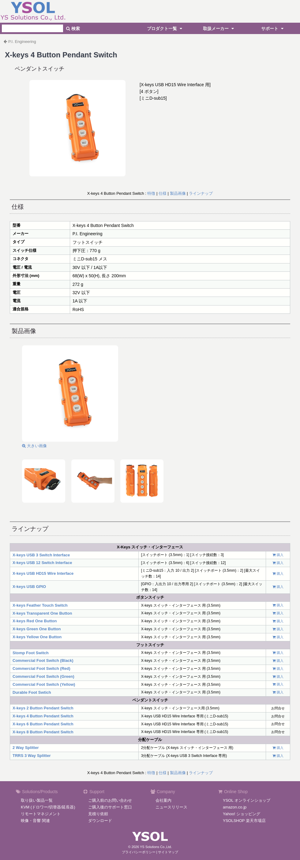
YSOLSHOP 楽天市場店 (244, 820)
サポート (273, 28)
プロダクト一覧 (165, 28)
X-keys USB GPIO (29, 586)
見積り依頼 (98, 814)
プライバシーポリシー (139, 852)
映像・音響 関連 (35, 820)
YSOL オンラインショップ (246, 800)
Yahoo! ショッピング (241, 814)
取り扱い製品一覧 (37, 800)
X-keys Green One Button (37, 629)
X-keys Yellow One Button (37, 637)
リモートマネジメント (41, 814)
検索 (73, 28)
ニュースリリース (171, 807)
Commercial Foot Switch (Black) (43, 660)
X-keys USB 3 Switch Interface (41, 555)
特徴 (151, 193)
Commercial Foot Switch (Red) (41, 668)
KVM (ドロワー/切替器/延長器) (48, 807)
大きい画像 (34, 445)
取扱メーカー (219, 28)
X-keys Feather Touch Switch (40, 605)
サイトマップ (168, 852)
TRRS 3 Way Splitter (32, 755)
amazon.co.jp (234, 807)
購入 (280, 555)
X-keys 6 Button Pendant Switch (43, 724)
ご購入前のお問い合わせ (110, 800)
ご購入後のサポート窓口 (110, 807)
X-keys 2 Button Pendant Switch (43, 708)
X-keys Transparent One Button (42, 613)
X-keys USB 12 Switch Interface (42, 562)
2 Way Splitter (26, 747)
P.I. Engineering (22, 41)
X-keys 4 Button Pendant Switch (43, 716)
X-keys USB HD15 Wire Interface (43, 573)
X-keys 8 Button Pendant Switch (43, 732)
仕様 (163, 193)
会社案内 (163, 800)
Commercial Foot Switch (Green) (43, 676)
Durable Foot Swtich (32, 692)
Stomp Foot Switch (31, 653)
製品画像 (178, 193)
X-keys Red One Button (35, 621)
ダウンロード (100, 820)
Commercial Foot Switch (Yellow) (44, 684)
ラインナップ (201, 193)
